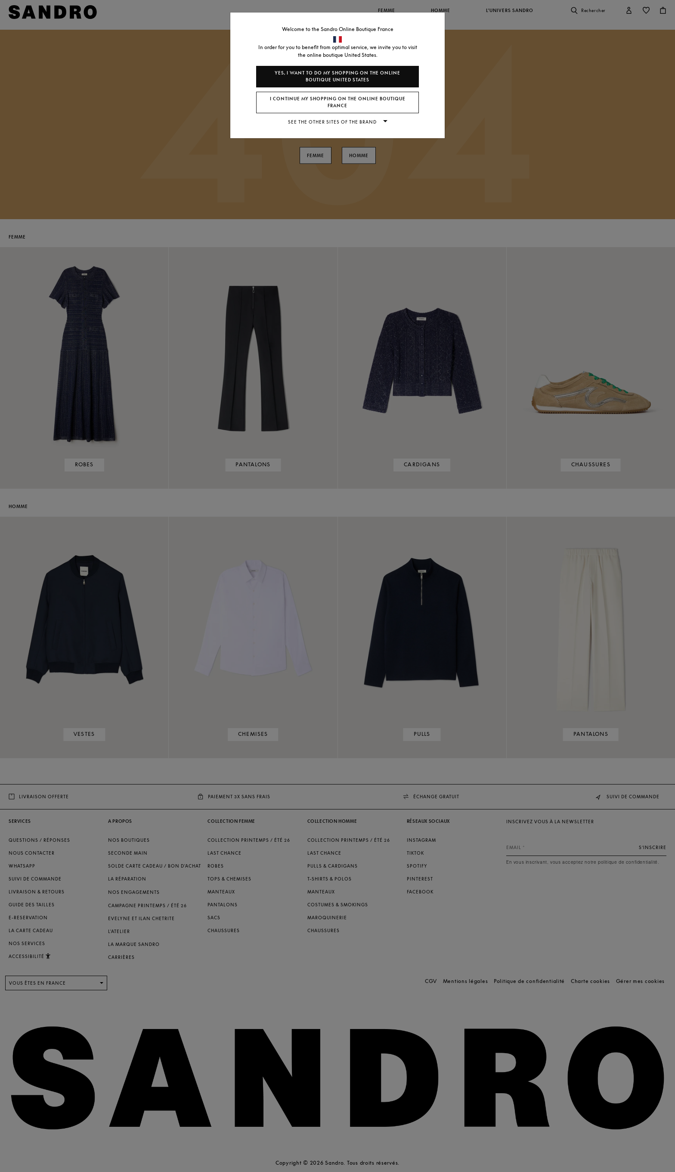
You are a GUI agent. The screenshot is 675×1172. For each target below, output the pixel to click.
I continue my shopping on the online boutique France (338, 102)
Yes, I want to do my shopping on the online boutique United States (337, 76)
